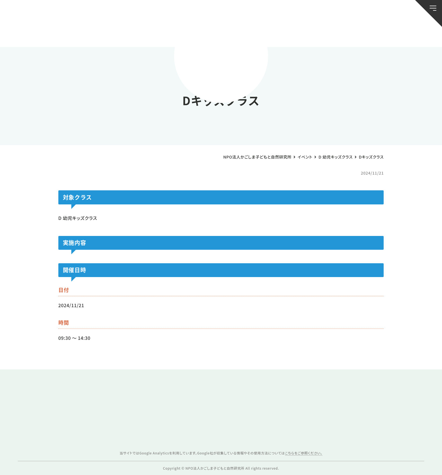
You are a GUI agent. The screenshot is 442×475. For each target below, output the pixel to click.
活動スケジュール (148, 33)
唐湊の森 (396, 33)
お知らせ (45, 33)
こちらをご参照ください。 (303, 453)
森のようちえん (293, 33)
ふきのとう (345, 33)
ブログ (97, 33)
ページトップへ (422, 467)
